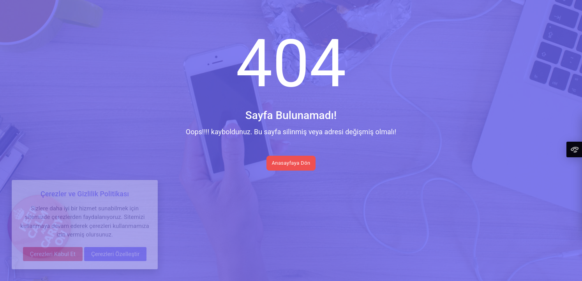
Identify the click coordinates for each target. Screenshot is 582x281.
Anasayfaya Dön (291, 163)
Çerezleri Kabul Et (53, 254)
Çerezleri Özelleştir (115, 254)
